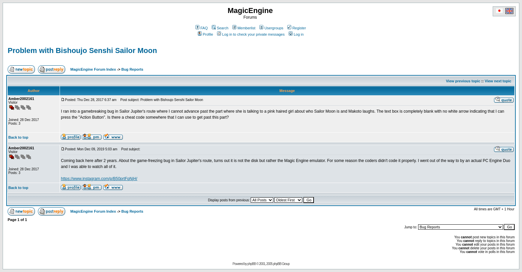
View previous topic (463, 81)
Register (296, 28)
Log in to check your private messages (251, 34)
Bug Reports (132, 69)
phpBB (251, 264)
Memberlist (243, 28)
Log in (296, 34)
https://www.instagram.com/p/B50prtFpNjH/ (99, 178)
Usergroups (271, 28)
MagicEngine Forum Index (93, 69)
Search (220, 28)
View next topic (498, 81)
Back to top (18, 137)
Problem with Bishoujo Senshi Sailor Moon (82, 50)
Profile (205, 34)
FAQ (201, 28)
